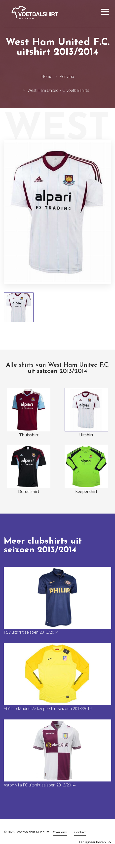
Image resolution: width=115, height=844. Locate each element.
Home (46, 76)
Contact (80, 832)
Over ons (60, 832)
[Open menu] (104, 12)
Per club (67, 76)
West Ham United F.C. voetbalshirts (58, 90)
